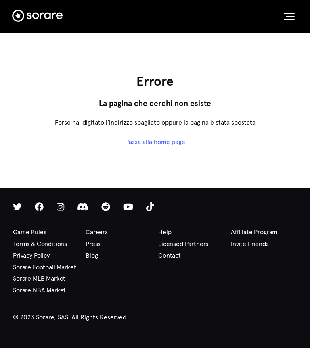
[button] (289, 16)
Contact (169, 255)
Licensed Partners (183, 243)
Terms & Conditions (40, 243)
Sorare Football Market (44, 267)
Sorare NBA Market (39, 290)
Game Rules (29, 232)
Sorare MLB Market (39, 278)
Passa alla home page (155, 141)
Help (164, 232)
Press (93, 243)
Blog (92, 255)
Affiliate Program (254, 232)
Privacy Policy (31, 255)
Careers (97, 232)
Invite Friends (250, 243)
